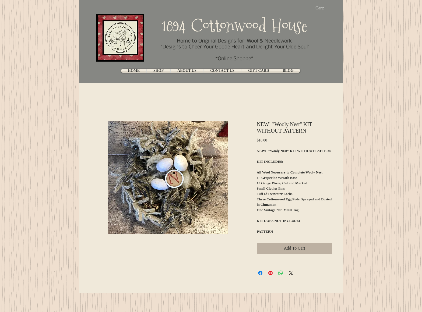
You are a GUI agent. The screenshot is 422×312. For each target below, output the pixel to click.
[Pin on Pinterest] (270, 273)
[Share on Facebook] (260, 273)
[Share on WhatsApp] (280, 273)
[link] (324, 7)
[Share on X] (291, 273)
